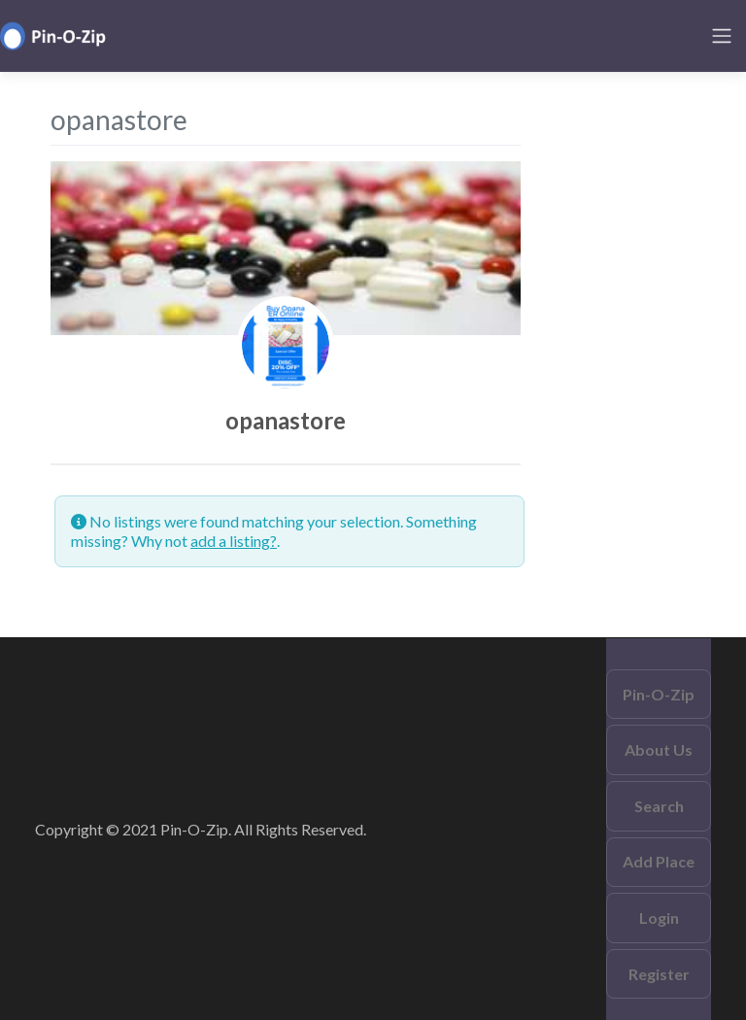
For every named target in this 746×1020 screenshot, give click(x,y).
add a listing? (233, 540)
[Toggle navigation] (721, 36)
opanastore (285, 420)
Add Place (659, 861)
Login (659, 917)
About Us (659, 749)
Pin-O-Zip (659, 694)
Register (659, 974)
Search (659, 806)
